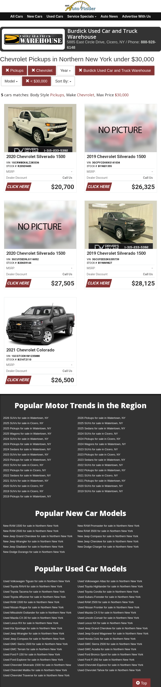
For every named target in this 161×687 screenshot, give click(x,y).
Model (11, 81)
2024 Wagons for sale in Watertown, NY (102, 444)
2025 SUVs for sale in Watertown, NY (100, 423)
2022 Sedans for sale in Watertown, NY (27, 475)
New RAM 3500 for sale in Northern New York (105, 531)
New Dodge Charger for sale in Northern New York (108, 546)
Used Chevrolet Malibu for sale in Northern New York (35, 670)
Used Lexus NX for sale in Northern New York (105, 623)
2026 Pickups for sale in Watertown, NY (102, 417)
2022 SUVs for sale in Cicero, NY (23, 465)
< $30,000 (36, 81)
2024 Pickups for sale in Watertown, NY (27, 444)
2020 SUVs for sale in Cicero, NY (23, 486)
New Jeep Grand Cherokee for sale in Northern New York (37, 536)
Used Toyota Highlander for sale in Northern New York (110, 586)
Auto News (109, 16)
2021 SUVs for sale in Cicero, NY (98, 475)
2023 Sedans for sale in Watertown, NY (101, 459)
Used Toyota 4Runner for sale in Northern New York (34, 596)
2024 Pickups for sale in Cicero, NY (99, 438)
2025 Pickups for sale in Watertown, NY (27, 428)
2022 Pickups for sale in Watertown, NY (102, 470)
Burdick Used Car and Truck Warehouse (115, 70)
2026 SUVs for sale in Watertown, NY (25, 417)
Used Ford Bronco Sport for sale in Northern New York (110, 654)
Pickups (14, 70)
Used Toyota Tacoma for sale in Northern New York (34, 591)
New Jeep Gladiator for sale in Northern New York (33, 546)
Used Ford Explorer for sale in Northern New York (33, 659)
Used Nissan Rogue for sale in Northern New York (33, 607)
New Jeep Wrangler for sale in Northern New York (33, 541)
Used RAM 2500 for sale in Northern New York (106, 602)
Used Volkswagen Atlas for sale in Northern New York (110, 581)
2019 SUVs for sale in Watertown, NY (100, 491)
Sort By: (63, 81)
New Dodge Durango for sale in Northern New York (34, 551)
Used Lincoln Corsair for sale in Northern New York (108, 617)
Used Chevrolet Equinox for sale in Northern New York (110, 664)
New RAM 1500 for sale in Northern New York (30, 525)
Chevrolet (41, 70)
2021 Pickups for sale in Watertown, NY (102, 480)
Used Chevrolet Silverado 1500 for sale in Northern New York (37, 665)
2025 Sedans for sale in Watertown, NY (101, 428)
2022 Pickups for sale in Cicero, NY (24, 470)
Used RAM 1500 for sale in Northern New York (31, 602)
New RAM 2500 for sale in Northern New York (30, 531)
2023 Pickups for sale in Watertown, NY (27, 459)
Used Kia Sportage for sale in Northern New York (32, 628)
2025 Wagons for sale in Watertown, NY (27, 433)
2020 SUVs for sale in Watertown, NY (100, 486)
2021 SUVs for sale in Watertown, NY (25, 480)
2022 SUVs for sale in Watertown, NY (100, 465)
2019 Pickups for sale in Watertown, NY (27, 496)
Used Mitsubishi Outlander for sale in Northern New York (37, 612)
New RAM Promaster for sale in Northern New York (108, 525)
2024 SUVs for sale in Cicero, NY (98, 433)
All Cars (16, 16)
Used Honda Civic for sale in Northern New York (107, 638)
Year (65, 70)
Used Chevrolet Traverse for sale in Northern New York (36, 675)
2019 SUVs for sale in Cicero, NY (23, 491)
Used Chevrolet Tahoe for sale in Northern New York (109, 670)
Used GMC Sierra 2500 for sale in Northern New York (110, 644)
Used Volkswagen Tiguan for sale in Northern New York (36, 581)
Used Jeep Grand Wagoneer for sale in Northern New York (113, 633)
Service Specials (81, 16)
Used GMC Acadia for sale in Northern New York (107, 649)
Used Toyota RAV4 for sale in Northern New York (32, 586)
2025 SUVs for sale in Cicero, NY (23, 423)
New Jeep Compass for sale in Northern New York (108, 536)
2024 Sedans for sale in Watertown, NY (27, 449)
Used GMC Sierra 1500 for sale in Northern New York (35, 644)
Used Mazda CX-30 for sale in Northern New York (33, 617)
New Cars (34, 16)
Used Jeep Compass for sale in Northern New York (34, 638)
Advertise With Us (136, 16)
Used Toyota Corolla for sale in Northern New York (108, 591)
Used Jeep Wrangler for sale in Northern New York (33, 633)
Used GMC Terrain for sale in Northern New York (32, 649)
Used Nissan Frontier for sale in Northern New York (108, 607)
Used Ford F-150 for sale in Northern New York (31, 654)
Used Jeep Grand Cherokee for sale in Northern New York (113, 628)
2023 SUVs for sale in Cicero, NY (98, 449)
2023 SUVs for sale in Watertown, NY (25, 454)
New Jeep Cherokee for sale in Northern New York (108, 541)
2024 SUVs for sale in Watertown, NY (25, 438)
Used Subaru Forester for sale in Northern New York (109, 596)
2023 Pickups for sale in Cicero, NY (99, 454)
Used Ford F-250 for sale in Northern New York (106, 659)
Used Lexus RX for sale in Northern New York (30, 623)
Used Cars (55, 16)
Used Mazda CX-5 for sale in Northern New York (107, 612)
